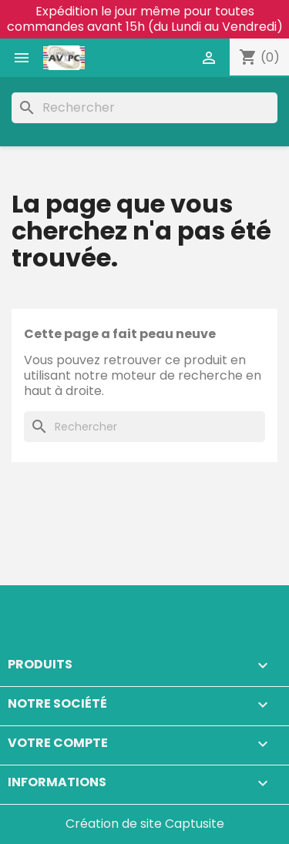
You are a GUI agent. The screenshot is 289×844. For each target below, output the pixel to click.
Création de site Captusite (145, 823)
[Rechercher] (144, 107)
